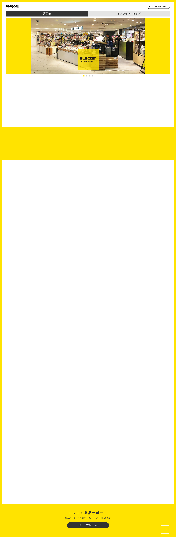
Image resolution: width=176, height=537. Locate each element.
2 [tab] (86, 75)
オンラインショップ (129, 13)
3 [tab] (89, 75)
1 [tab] (83, 75)
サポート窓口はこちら (88, 525)
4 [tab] (92, 75)
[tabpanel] (88, 46)
